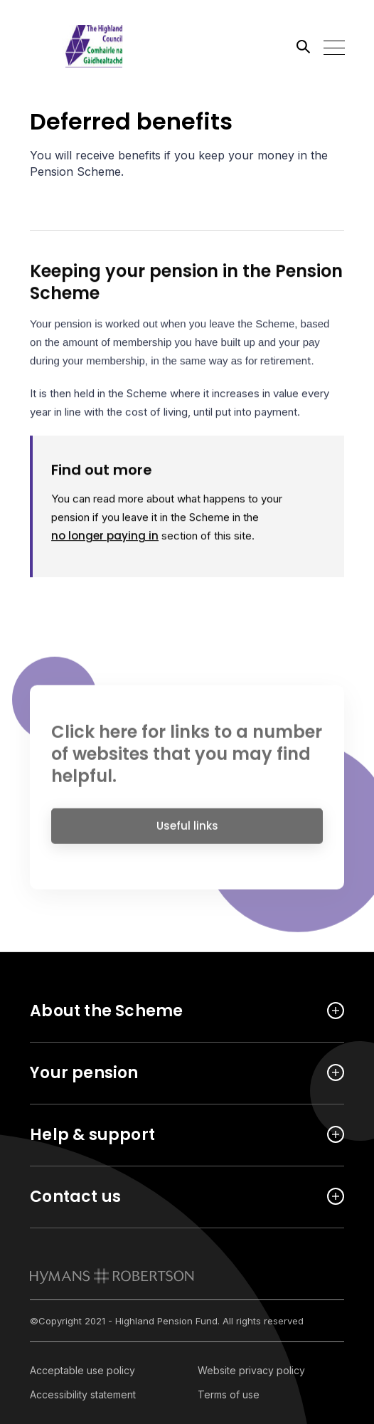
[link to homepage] (112, 1276)
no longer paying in (105, 536)
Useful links (187, 830)
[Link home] (94, 46)
